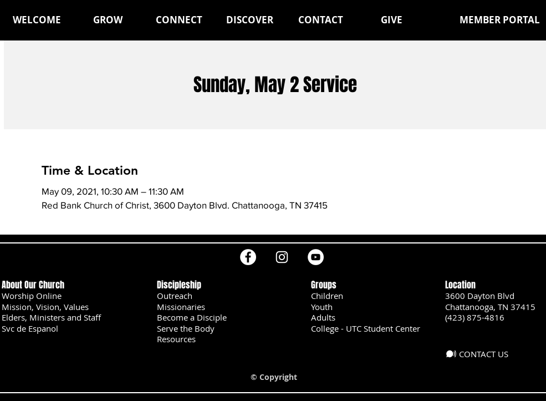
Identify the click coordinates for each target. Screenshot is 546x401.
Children (327, 295)
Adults (323, 317)
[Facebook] (248, 257)
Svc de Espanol (30, 328)
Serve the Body (186, 328)
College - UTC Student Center (365, 328)
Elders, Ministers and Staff (51, 317)
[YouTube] (316, 257)
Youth (322, 306)
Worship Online (32, 295)
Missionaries (181, 306)
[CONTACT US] (481, 353)
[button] (108, 20)
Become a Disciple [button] (192, 317)
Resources (176, 338)
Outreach (174, 295)
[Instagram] (282, 257)
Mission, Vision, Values (45, 306)
